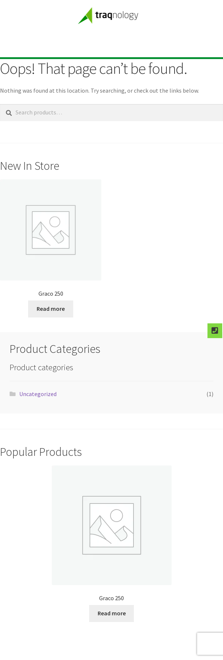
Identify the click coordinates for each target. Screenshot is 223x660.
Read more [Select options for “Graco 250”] (51, 308)
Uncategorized (38, 394)
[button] (117, 44)
